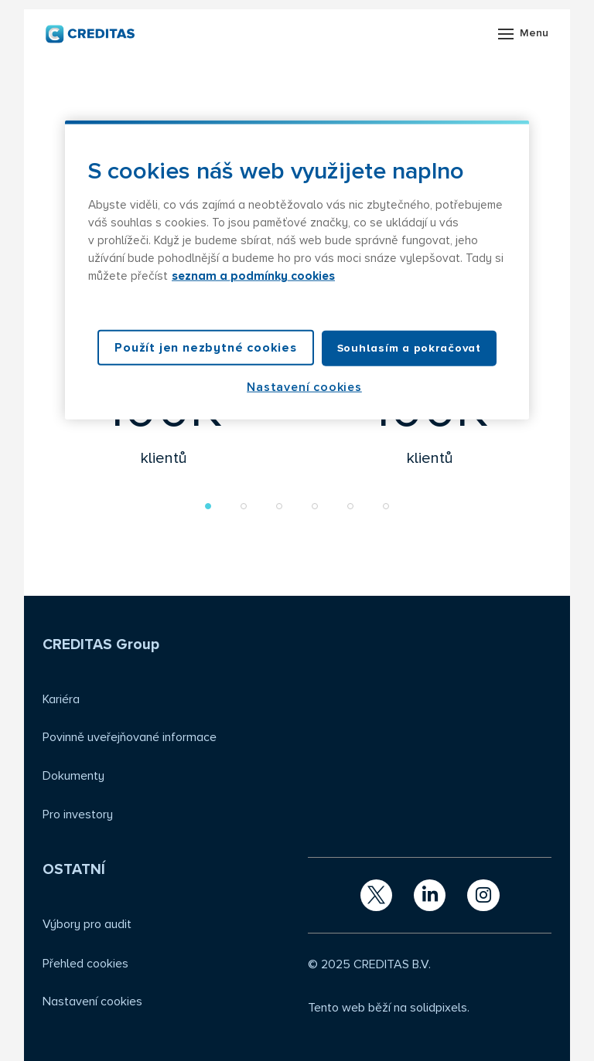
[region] (297, 270)
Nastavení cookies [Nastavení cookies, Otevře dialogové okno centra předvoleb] (304, 387)
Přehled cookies (85, 963)
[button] (208, 506)
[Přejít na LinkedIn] (430, 895)
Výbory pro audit (87, 924)
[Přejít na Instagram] (483, 895)
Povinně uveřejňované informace (130, 737)
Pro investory (78, 814)
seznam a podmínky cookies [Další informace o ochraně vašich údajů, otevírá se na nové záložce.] (253, 276)
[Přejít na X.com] (376, 895)
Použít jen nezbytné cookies (205, 347)
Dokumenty (73, 776)
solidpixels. (439, 1007)
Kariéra (61, 699)
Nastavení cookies (92, 1001)
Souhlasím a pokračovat (409, 347)
